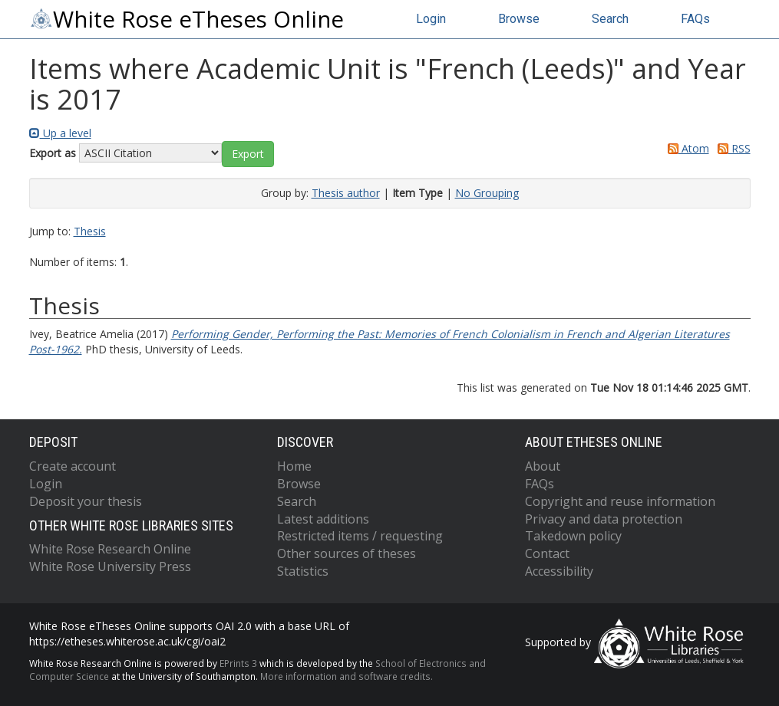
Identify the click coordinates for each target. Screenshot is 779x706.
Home (294, 466)
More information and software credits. (346, 676)
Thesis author (346, 193)
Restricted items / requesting (360, 535)
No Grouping (487, 193)
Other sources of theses (346, 553)
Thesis (90, 231)
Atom (685, 148)
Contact (547, 553)
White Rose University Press (110, 566)
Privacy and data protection (603, 519)
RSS (731, 148)
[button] (248, 154)
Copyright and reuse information (620, 501)
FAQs (695, 18)
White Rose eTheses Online (186, 19)
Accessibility (559, 571)
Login (431, 18)
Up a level (60, 133)
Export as (52, 153)
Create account (72, 466)
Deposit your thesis (85, 501)
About (542, 466)
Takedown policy (573, 535)
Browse (519, 18)
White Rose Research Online (110, 548)
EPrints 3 (238, 663)
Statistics (302, 571)
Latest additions (323, 519)
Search (610, 18)
